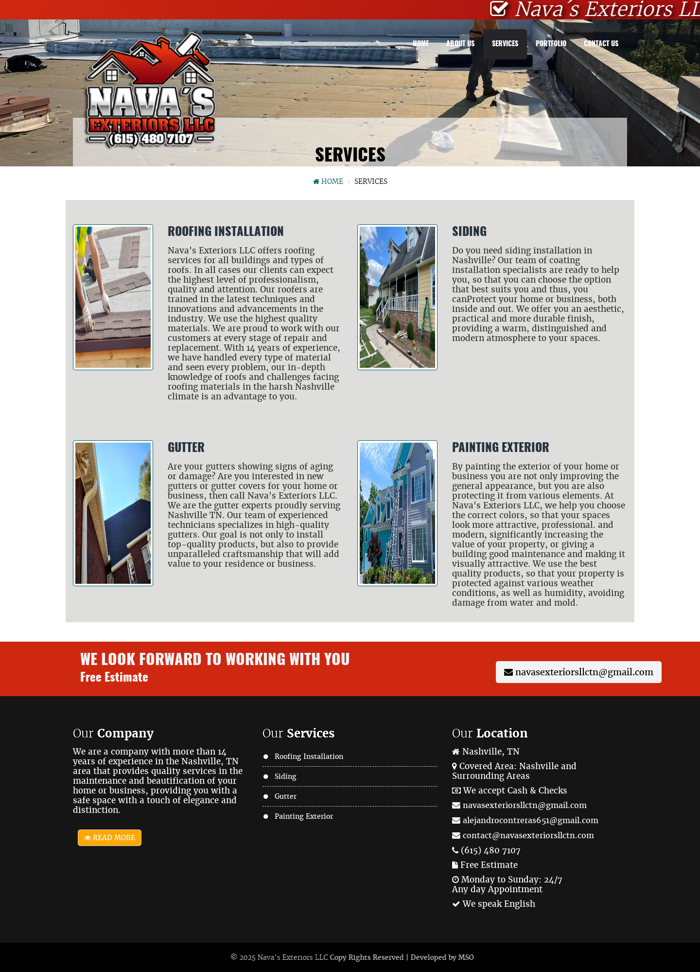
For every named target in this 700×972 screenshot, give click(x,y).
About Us (460, 44)
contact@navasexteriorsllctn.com (528, 835)
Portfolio (551, 44)
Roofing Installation (309, 756)
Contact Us (601, 44)
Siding (286, 776)
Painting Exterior (304, 816)
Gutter (286, 796)
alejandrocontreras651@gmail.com (530, 820)
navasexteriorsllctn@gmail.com (578, 672)
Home (421, 44)
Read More (109, 837)
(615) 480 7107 (491, 850)
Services (505, 44)
